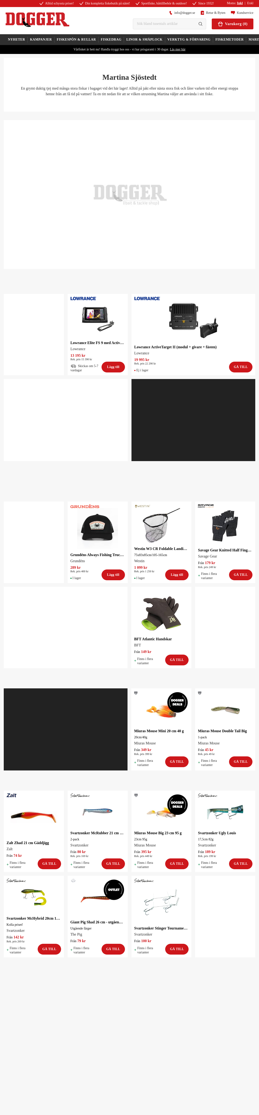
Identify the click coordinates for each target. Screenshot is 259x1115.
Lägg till (113, 367)
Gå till (241, 367)
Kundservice (242, 13)
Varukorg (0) (233, 24)
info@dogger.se (182, 13)
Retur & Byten (213, 13)
